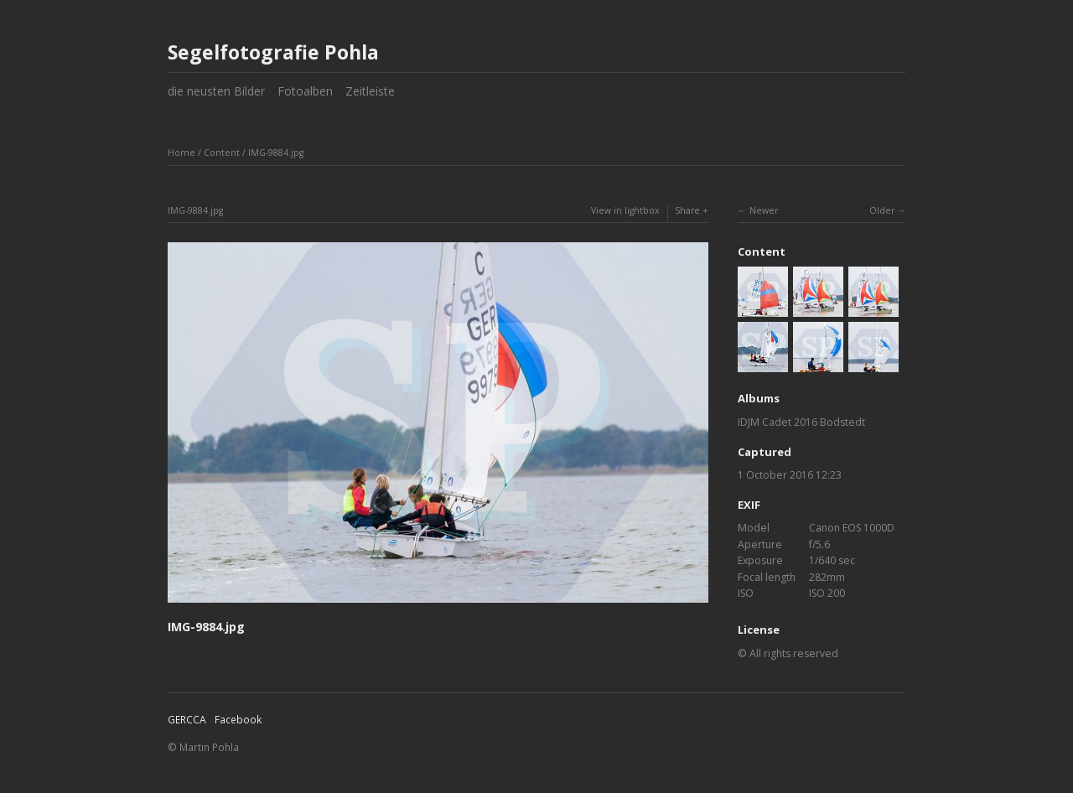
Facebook (238, 720)
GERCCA (187, 720)
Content (222, 152)
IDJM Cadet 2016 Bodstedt (801, 422)
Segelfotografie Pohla (273, 52)
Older (881, 210)
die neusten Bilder (216, 91)
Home (181, 152)
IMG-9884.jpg (275, 152)
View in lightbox (625, 210)
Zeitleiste (370, 91)
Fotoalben (305, 91)
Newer (763, 210)
